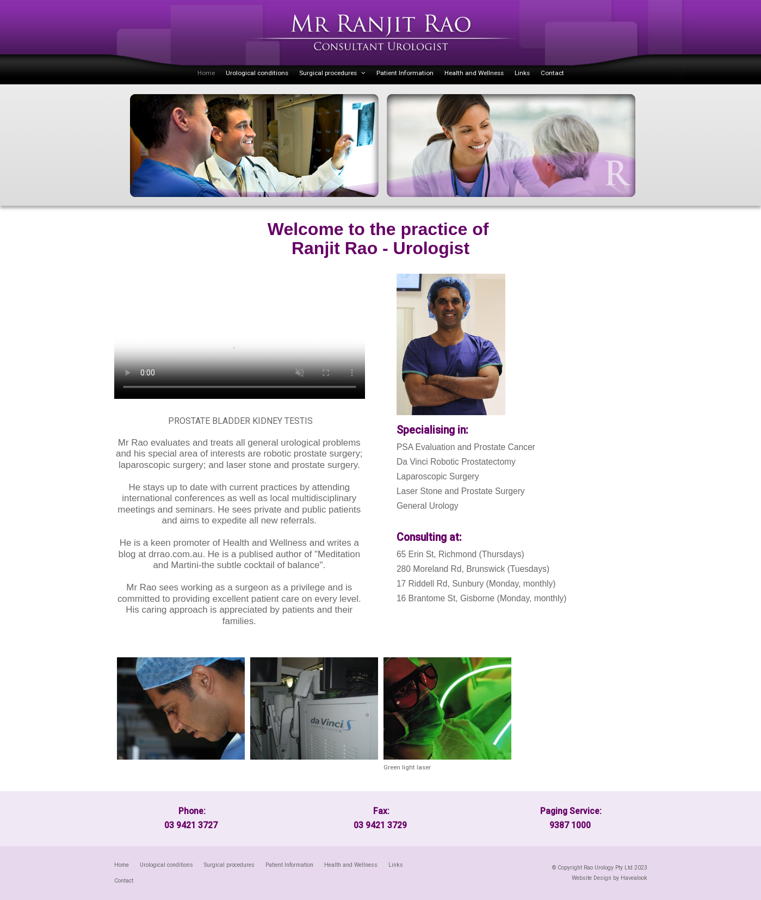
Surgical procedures (328, 73)
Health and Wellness (474, 73)
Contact (552, 73)
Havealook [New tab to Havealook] (634, 877)
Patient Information (405, 73)
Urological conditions (257, 73)
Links (522, 73)
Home (206, 73)
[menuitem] (121, 865)
